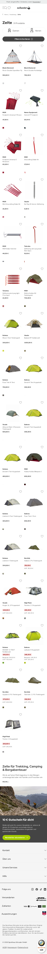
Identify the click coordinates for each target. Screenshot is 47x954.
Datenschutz (23, 947)
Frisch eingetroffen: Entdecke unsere (20, 2)
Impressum (12, 947)
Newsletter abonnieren (15, 837)
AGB (4, 947)
